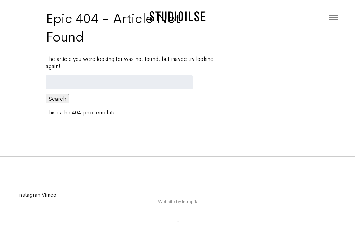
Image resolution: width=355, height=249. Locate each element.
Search (57, 98)
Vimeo (49, 195)
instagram (29, 195)
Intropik (189, 201)
